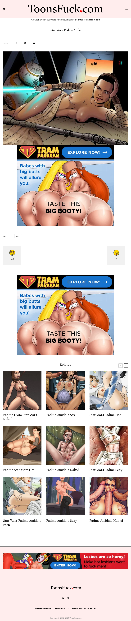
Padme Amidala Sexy (61, 521)
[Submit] (34, 43)
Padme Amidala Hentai (106, 521)
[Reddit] (68, 597)
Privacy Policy (62, 608)
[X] (63, 597)
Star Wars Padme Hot (105, 415)
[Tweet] (25, 43)
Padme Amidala (65, 19)
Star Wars (51, 19)
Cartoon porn (38, 19)
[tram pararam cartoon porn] (65, 224)
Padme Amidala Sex (60, 415)
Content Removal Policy (84, 608)
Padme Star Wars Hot (18, 470)
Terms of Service (43, 608)
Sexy (18, 236)
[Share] (17, 43)
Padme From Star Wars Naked (20, 417)
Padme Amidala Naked (62, 470)
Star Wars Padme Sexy (106, 470)
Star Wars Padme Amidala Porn (22, 523)
